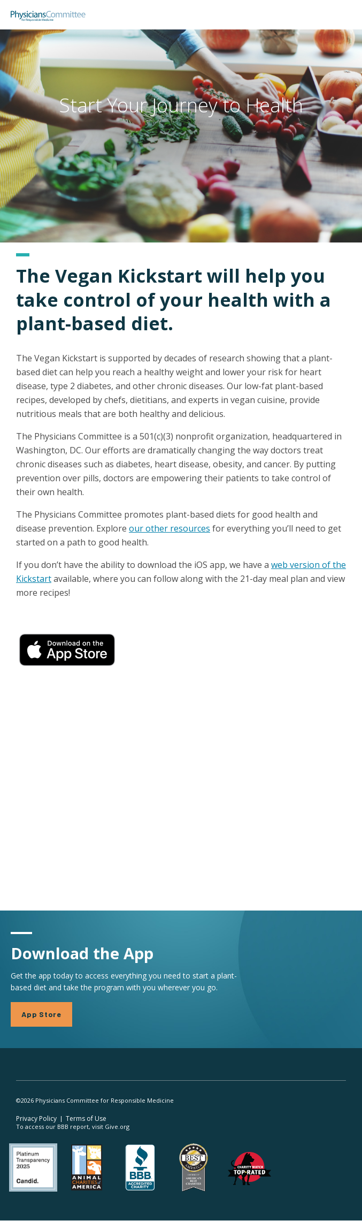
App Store (41, 1014)
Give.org (117, 1127)
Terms (86, 1118)
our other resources (169, 528)
